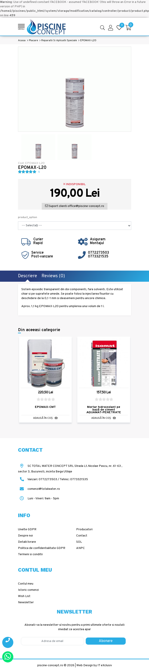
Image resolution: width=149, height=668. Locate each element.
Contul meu (25, 584)
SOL (79, 542)
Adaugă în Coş (45, 418)
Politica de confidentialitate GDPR (41, 548)
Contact (81, 536)
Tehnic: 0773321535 (74, 479)
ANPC (80, 548)
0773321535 (98, 256)
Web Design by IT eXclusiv (94, 665)
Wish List (24, 596)
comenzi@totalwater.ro (39, 489)
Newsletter (26, 602)
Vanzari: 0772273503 (42, 479)
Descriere (27, 276)
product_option (27, 217)
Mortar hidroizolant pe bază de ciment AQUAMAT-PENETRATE (103, 410)
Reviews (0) (53, 276)
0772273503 (98, 253)
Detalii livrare (27, 542)
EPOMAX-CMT (45, 407)
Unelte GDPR (27, 529)
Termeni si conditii (30, 554)
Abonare (106, 641)
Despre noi (25, 536)
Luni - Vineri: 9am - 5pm (38, 498)
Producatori (84, 529)
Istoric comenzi (28, 590)
